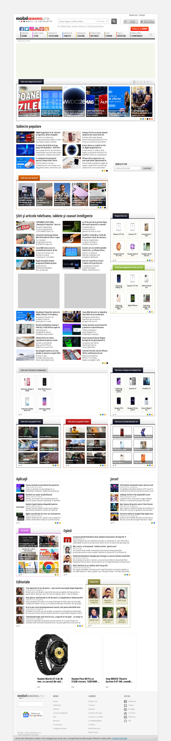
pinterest (41, 29)
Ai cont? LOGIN (130, 21)
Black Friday (66, 26)
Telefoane (57, 705)
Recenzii (56, 721)
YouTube (129, 713)
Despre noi (133, 15)
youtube (36, 29)
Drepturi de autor (95, 713)
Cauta (114, 21)
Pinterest (129, 717)
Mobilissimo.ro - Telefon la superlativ (34, 19)
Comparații (57, 724)
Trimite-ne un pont (140, 29)
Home (55, 701)
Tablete (56, 709)
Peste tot (102, 21)
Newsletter (121, 164)
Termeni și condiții (95, 717)
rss (46, 29)
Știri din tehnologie (95, 26)
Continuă (147, 168)
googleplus (31, 29)
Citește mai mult (119, 738)
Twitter (129, 705)
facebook (21, 29)
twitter (26, 29)
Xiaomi (75, 26)
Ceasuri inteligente (60, 713)
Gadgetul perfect (59, 728)
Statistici (91, 709)
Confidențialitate (95, 721)
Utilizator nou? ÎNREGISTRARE (147, 21)
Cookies (91, 724)
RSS (127, 721)
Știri (54, 717)
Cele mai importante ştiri (31, 81)
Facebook (130, 701)
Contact (142, 15)
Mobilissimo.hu (94, 728)
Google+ (129, 709)
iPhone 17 (83, 26)
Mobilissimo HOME (24, 41)
